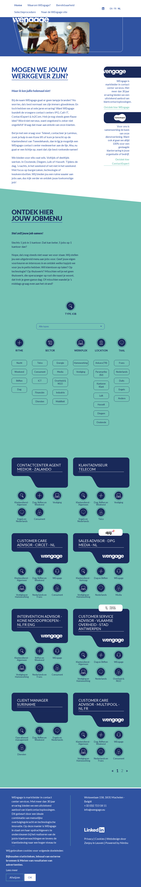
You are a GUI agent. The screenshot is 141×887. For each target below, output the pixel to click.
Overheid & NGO (60, 382)
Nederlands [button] (122, 371)
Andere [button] (121, 398)
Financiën (39, 392)
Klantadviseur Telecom (93, 467)
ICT (40, 380)
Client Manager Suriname (32, 702)
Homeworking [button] (81, 363)
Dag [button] (19, 389)
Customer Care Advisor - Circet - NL (36, 543)
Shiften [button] (19, 380)
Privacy (88, 838)
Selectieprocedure (25, 12)
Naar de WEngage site (54, 12)
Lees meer (12, 870)
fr (115, 8)
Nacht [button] (19, 363)
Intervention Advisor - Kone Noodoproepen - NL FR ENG (39, 620)
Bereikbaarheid (65, 5)
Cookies (100, 838)
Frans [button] (121, 363)
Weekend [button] (19, 371)
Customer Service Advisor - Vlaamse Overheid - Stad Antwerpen (96, 622)
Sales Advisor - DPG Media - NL (97, 543)
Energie (60, 363)
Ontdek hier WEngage (116, 107)
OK (30, 877)
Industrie (60, 392)
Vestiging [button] (80, 371)
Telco (40, 363)
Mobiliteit (60, 401)
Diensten (40, 401)
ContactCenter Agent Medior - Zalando (39, 467)
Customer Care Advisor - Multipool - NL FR (99, 704)
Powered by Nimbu (116, 842)
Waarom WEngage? (39, 5)
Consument (39, 371)
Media (60, 371)
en (111, 8)
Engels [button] (122, 389)
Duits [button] (121, 380)
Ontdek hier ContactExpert (120, 161)
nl (119, 8)
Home (18, 5)
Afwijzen (15, 877)
